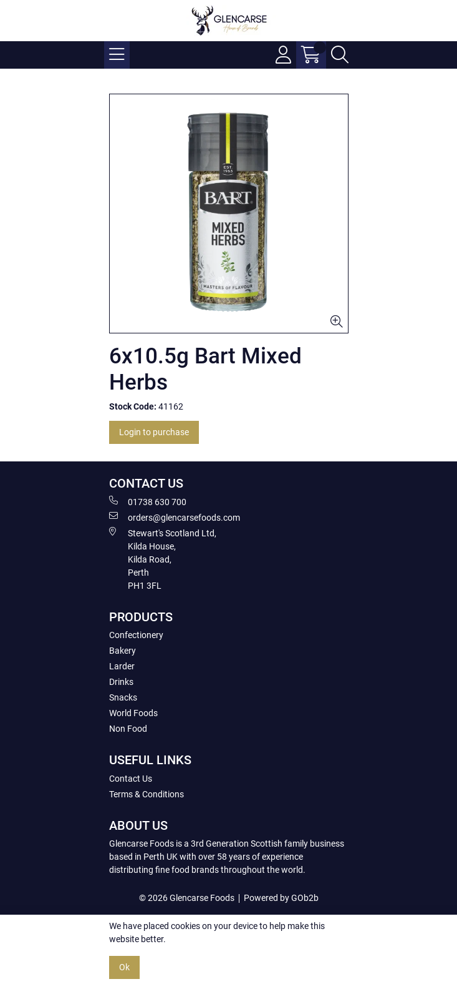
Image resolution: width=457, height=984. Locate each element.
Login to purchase (154, 432)
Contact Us (130, 779)
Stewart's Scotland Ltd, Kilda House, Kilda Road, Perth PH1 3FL (162, 559)
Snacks (123, 697)
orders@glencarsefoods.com (174, 517)
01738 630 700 (147, 501)
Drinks (121, 682)
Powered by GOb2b (281, 898)
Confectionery (136, 635)
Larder (122, 666)
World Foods (133, 713)
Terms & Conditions (146, 794)
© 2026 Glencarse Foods (186, 898)
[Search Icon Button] (340, 55)
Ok (124, 967)
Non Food (128, 729)
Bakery (122, 651)
